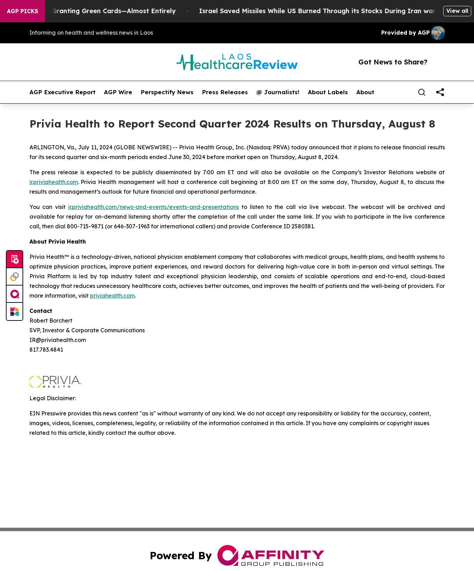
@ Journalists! (277, 92)
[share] (440, 92)
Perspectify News (167, 92)
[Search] (421, 92)
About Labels (328, 92)
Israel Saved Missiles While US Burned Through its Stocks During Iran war (320, 11)
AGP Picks (22, 11)
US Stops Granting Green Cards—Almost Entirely (101, 11)
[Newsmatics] (15, 311)
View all (457, 10)
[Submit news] (15, 259)
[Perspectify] (15, 277)
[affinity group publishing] (15, 294)
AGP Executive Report (62, 92)
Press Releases (225, 92)
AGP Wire (118, 92)
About (365, 92)
